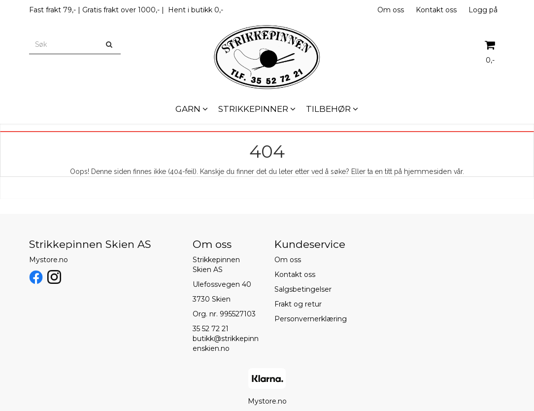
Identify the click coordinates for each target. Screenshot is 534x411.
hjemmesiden (428, 171)
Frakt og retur (298, 304)
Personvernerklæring (310, 318)
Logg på (483, 9)
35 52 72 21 (211, 328)
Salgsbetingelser (303, 289)
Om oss (390, 9)
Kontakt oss (436, 9)
